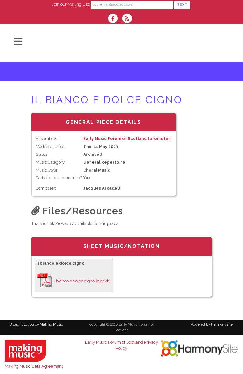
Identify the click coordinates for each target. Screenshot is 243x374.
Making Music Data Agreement (34, 366)
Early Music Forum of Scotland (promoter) (127, 138)
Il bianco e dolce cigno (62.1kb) (82, 281)
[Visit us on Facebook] (115, 19)
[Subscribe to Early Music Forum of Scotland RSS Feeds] (128, 19)
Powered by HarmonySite (212, 325)
